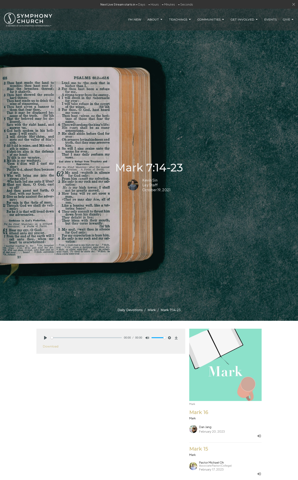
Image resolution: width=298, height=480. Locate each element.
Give (288, 20)
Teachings (180, 20)
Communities (211, 20)
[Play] (45, 338)
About (155, 20)
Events (270, 19)
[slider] (86, 338)
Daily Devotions (130, 310)
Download (50, 346)
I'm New (134, 19)
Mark (152, 310)
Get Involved (244, 20)
